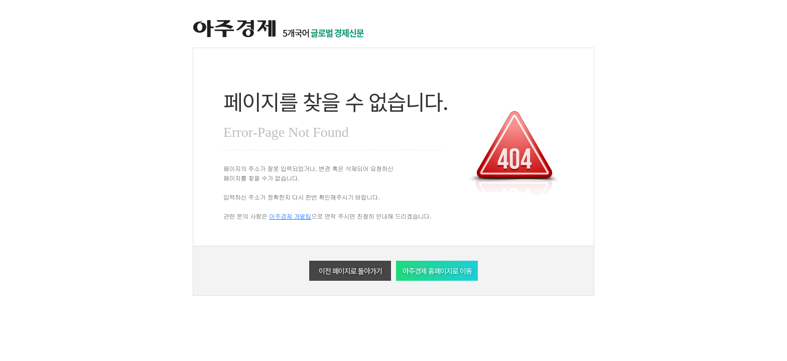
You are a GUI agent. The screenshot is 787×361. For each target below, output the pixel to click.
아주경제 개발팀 (290, 216)
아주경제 (234, 29)
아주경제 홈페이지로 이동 (437, 271)
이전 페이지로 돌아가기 (350, 271)
